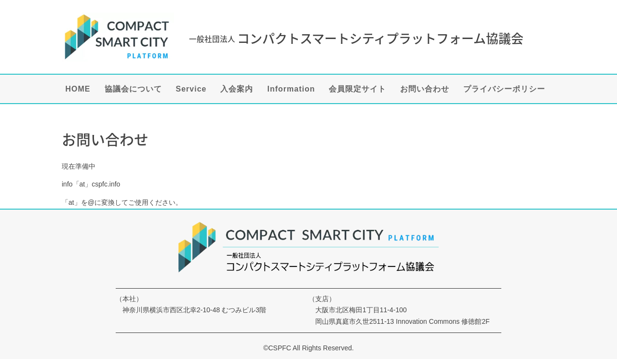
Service (191, 89)
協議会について (133, 89)
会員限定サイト (357, 89)
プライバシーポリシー (504, 89)
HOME (78, 89)
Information (291, 89)
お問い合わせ (424, 89)
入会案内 (236, 89)
